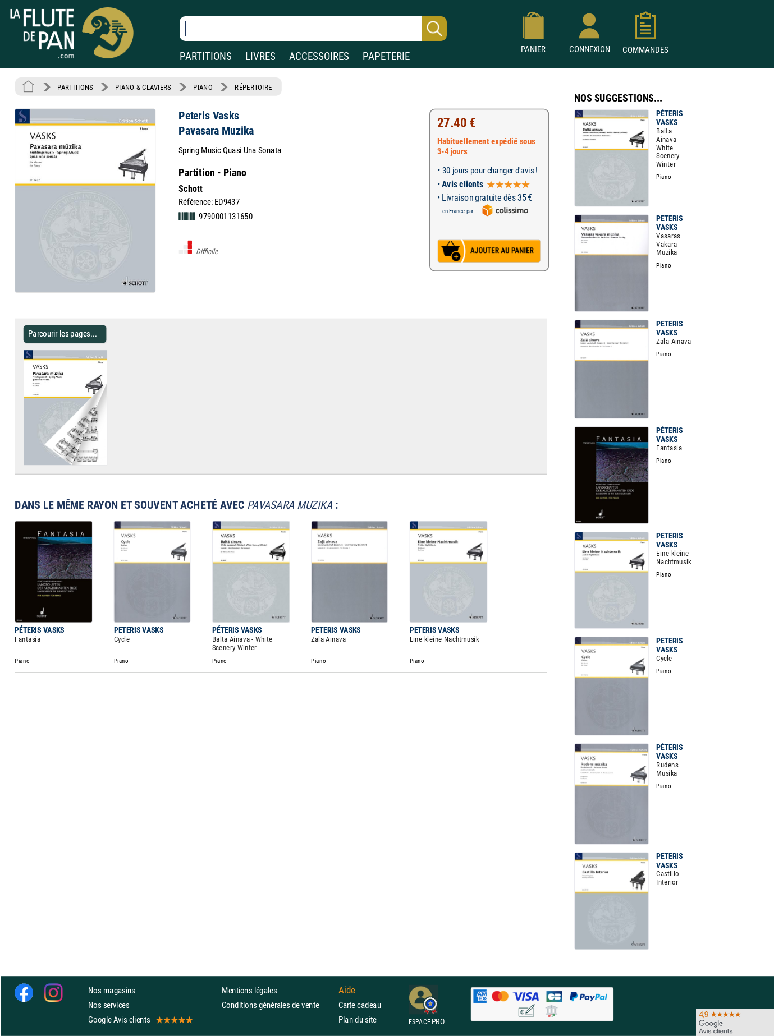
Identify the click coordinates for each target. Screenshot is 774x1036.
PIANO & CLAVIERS (143, 86)
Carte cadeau (359, 1005)
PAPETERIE (386, 56)
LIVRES (260, 56)
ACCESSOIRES (319, 56)
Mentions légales (249, 990)
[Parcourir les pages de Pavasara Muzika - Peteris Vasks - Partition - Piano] (111, 462)
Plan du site (357, 1019)
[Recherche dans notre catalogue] (313, 28)
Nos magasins (111, 990)
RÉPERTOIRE (253, 86)
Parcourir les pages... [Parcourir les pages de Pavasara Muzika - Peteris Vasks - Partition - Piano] (62, 333)
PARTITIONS (206, 56)
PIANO (202, 86)
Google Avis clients (139, 1019)
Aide (346, 990)
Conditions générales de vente (277, 1005)
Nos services (108, 1005)
